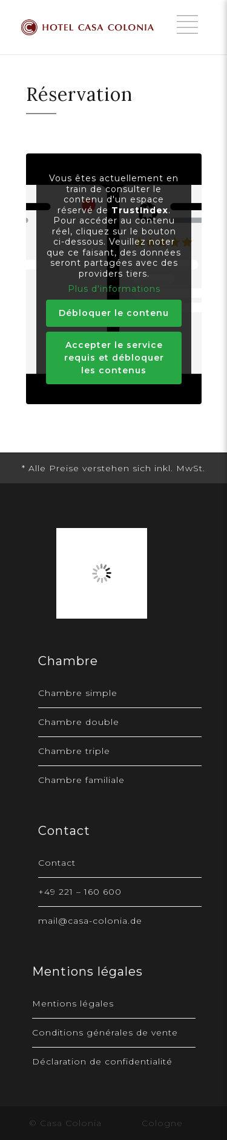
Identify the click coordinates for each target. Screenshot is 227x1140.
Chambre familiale (81, 779)
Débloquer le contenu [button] (114, 313)
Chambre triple (74, 751)
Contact (57, 862)
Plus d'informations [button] (113, 289)
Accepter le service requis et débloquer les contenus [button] (113, 358)
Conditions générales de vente (105, 1032)
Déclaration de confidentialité (102, 1061)
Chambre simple (77, 693)
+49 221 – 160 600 (80, 891)
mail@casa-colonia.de (90, 920)
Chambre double (78, 722)
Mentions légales (73, 1003)
